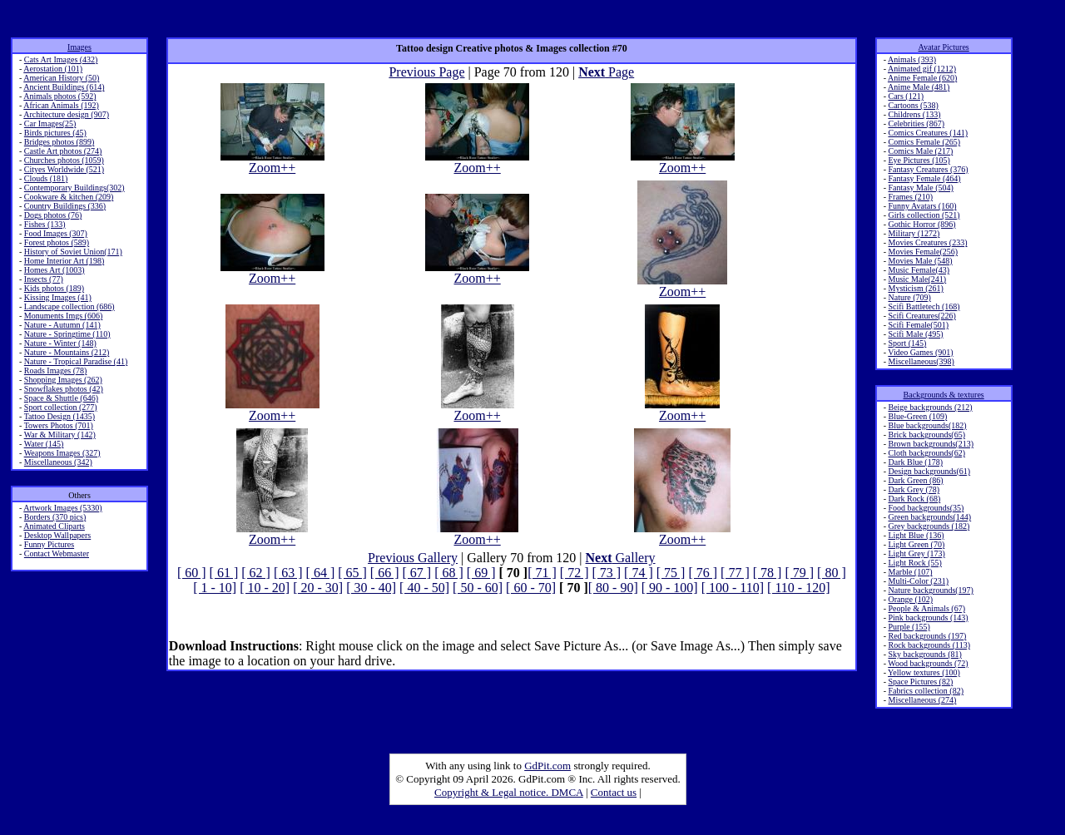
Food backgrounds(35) (925, 507)
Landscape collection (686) (69, 306)
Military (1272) (913, 233)
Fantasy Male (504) (920, 187)
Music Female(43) (918, 269)
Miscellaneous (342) (58, 462)
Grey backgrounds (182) (928, 526)
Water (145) (44, 443)
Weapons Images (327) (62, 452)
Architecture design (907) (66, 114)
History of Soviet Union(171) (73, 251)
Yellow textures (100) (924, 672)
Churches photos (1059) (64, 160)
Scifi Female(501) (918, 324)
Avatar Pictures (944, 47)
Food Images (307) (55, 233)
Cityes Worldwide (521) (64, 169)
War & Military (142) (60, 434)
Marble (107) (910, 571)
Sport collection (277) (60, 407)
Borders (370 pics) (55, 516)
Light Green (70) (916, 544)
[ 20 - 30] (318, 588)
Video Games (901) (920, 352)
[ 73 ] (606, 573)
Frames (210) (910, 196)
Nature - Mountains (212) (66, 352)
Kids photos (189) (54, 288)
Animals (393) (912, 59)
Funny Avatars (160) (922, 205)
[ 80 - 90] (613, 588)
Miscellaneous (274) (922, 699)
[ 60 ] (191, 573)
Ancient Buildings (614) (63, 86)
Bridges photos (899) (59, 141)
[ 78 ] (767, 573)
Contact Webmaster (56, 553)
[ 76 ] (702, 573)
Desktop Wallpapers (57, 535)
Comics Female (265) (924, 141)
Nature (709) (909, 297)
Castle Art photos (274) (63, 151)
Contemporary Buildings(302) (74, 187)
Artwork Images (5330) (62, 507)
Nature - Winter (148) (60, 343)
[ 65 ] (352, 573)
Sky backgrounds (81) (924, 654)
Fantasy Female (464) (924, 178)
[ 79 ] (799, 573)
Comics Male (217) (920, 151)
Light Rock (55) (914, 562)
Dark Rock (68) (914, 498)
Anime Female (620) (922, 77)
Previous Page (426, 72)
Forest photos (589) (56, 242)
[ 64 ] (320, 573)
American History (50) (61, 77)
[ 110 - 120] (798, 588)
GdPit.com (547, 765)
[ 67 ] (417, 573)
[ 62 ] (255, 573)
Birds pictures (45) (55, 132)
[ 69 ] (481, 573)
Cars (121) (906, 96)
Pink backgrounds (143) (928, 617)
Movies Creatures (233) (927, 242)
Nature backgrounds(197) (930, 590)
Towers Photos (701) (58, 425)
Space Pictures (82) (920, 681)
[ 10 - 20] (265, 588)
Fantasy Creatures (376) (928, 169)
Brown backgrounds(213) (930, 443)
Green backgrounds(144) (929, 516)
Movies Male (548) (920, 260)
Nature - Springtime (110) (67, 333)
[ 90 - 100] (669, 588)
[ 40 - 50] (424, 588)
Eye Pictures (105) (918, 160)
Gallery (621, 558)
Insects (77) (43, 279)
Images (79, 47)
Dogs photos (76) (53, 215)
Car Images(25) (50, 123)
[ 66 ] (384, 573)
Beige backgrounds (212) (930, 407)
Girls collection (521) (923, 215)
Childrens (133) (914, 114)
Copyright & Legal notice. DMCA (508, 792)
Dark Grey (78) (913, 489)
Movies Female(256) (923, 251)
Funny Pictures (49, 544)
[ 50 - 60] (478, 588)
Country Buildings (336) (65, 205)
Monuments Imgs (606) (63, 315)
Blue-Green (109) (917, 416)
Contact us (614, 792)
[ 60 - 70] (531, 588)
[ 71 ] (542, 573)
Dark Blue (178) (915, 462)
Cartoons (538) (913, 105)
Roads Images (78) (55, 370)
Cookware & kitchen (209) (68, 196)
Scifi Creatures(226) (921, 315)
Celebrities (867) (916, 123)
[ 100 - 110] (732, 588)
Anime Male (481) (918, 86)
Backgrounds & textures (944, 394)
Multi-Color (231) (918, 580)
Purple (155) (908, 626)
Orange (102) (910, 599)
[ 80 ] (831, 573)
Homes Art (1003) (54, 269)
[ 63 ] (288, 573)
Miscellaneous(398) (921, 361)
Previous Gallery (413, 558)
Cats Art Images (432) (61, 59)
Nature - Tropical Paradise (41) (75, 361)
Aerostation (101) (52, 68)
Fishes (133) (45, 224)
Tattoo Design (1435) (59, 416)
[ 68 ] (448, 573)
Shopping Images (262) (63, 379)
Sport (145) (907, 343)
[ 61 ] (224, 573)
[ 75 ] (671, 573)
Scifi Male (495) (915, 333)
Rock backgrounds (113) (929, 645)
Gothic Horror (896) (921, 224)
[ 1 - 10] (214, 588)
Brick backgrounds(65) (926, 434)
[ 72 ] (574, 573)
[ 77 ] (735, 573)
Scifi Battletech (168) (923, 306)
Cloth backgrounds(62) (926, 452)
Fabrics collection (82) (925, 690)
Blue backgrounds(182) (927, 425)
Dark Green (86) (915, 480)
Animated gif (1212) (922, 68)
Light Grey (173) (916, 553)
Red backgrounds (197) (927, 635)
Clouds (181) (46, 178)
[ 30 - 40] (371, 588)
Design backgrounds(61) (929, 471)
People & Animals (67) (926, 608)
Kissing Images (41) (58, 297)
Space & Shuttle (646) (61, 398)
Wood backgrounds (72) (928, 663)
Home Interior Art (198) (64, 260)
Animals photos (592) (59, 96)
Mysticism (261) (915, 288)
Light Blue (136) (916, 535)
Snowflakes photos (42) (63, 388)
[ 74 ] (638, 573)
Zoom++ (272, 162)
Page (606, 72)
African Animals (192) (61, 105)
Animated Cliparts (54, 526)
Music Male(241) (917, 279)
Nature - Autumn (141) (62, 324)
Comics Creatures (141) (928, 132)
